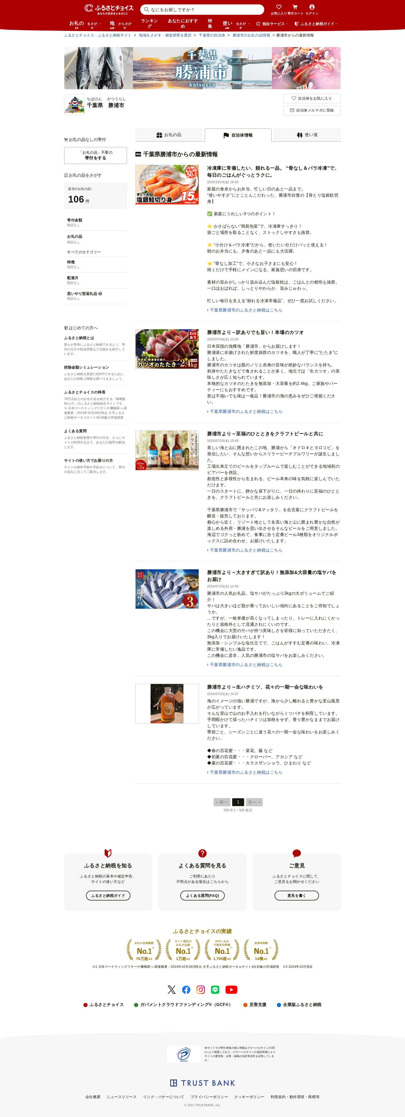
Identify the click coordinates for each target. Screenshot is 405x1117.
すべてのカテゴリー (84, 252)
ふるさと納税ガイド (108, 895)
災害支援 (258, 1004)
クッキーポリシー (249, 1097)
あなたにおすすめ (183, 23)
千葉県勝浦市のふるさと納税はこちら (246, 310)
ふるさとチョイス (107, 1004)
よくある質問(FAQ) (202, 895)
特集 (210, 23)
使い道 (236, 25)
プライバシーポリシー (209, 1097)
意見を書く (296, 895)
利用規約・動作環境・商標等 (295, 1097)
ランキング (149, 23)
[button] (100, 294)
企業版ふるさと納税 (302, 1004)
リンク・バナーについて (163, 1097)
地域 (121, 25)
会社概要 (92, 1097)
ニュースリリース (122, 1097)
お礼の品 (85, 25)
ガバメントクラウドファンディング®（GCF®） (186, 1004)
